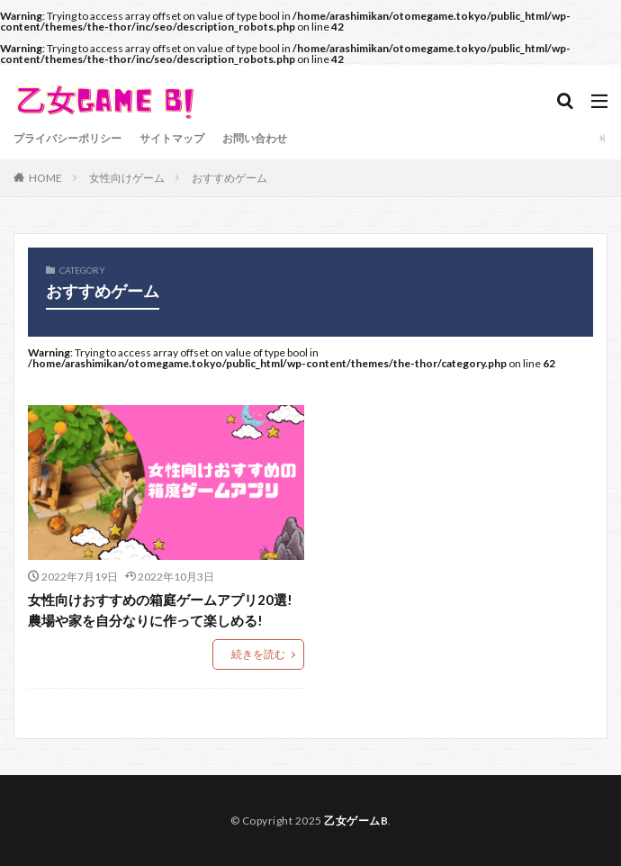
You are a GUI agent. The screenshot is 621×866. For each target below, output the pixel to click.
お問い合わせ (254, 138)
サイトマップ (172, 138)
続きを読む (258, 654)
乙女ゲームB (356, 820)
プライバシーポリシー (68, 138)
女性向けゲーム (127, 178)
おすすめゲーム (229, 178)
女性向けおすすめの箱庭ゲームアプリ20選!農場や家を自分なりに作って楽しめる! (160, 609)
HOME (45, 178)
